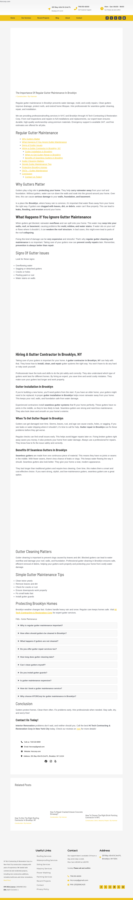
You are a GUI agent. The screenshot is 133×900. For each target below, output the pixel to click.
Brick (96, 820)
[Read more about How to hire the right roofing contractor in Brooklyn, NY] (31, 803)
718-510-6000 (83, 7)
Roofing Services (44, 856)
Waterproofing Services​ (47, 860)
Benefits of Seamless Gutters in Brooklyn (44, 158)
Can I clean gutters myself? (33, 665)
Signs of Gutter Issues (32, 145)
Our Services (26, 18)
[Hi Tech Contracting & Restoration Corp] (114, 873)
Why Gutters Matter (31, 139)
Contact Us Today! (33, 177)
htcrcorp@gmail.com (36, 747)
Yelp (79, 729)
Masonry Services (44, 869)
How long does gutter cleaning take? (37, 657)
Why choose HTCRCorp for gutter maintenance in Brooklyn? (48, 696)
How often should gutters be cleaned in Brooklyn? (43, 633)
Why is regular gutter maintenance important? (41, 625)
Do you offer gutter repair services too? (38, 649)
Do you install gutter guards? (33, 673)
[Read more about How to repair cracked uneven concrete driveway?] (66, 800)
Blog (57, 18)
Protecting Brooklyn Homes (34, 167)
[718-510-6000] (75, 8)
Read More (7, 880)
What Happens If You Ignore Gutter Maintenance (44, 142)
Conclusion (27, 174)
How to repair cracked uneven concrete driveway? (66, 813)
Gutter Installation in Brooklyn (38, 151)
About (67, 18)
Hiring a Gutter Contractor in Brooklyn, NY (41, 148)
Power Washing (44, 873)
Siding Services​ (43, 864)
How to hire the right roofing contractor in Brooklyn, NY (27, 819)
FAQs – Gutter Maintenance (35, 170)
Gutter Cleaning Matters (33, 161)
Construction (21, 96)
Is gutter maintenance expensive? (35, 680)
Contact (79, 18)
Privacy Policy (43, 889)
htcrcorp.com (36, 751)
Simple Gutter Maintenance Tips (37, 164)
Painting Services (44, 877)
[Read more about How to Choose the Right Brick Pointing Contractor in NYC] (102, 802)
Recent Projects (43, 18)
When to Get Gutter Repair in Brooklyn (43, 155)
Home (12, 18)
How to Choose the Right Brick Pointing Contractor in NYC (101, 816)
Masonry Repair (104, 820)
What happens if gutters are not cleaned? (39, 641)
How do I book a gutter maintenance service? (41, 688)
